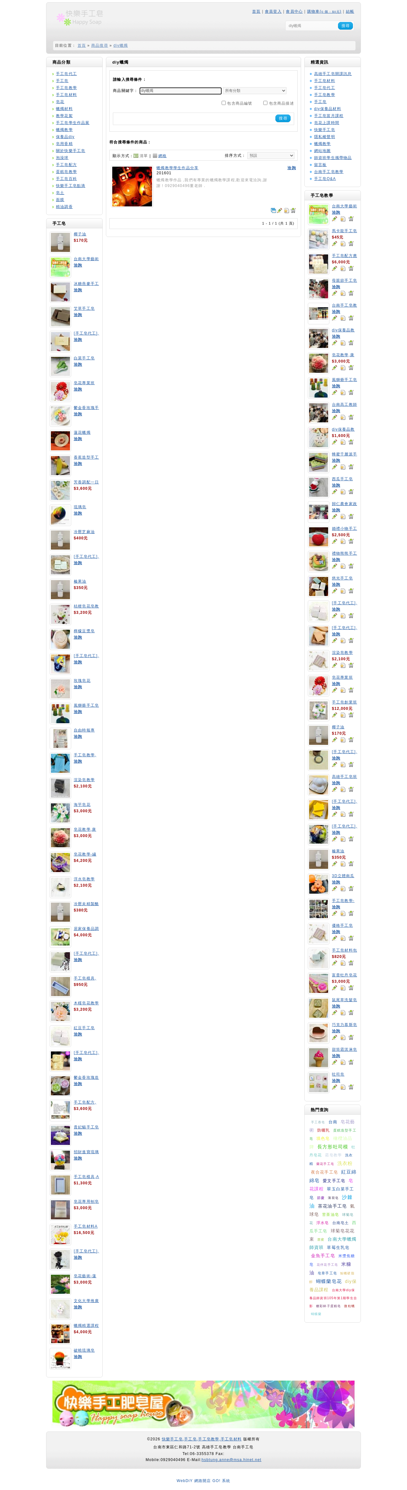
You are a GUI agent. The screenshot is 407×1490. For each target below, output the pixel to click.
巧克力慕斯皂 (344, 1024)
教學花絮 (64, 116)
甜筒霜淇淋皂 (344, 1049)
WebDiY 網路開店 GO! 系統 (203, 1481)
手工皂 (62, 81)
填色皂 (323, 1138)
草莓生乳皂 (338, 1247)
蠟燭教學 (64, 130)
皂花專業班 (84, 383)
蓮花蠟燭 (82, 432)
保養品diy (65, 137)
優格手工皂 (342, 925)
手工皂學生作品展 (73, 123)
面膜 (60, 200)
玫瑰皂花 (82, 680)
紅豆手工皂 (84, 1028)
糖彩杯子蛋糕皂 (328, 1306)
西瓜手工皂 (342, 479)
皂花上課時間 (326, 123)
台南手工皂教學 (328, 172)
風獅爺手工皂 (86, 705)
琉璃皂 (80, 507)
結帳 (350, 11)
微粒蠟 (349, 1306)
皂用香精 (64, 144)
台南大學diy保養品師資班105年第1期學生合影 (333, 1298)
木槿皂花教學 (86, 1003)
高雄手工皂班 (344, 776)
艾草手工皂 (84, 308)
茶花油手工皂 (332, 1206)
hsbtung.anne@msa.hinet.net (231, 1460)
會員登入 (273, 11)
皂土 (60, 193)
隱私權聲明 (324, 137)
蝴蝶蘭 (316, 1314)
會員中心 (294, 11)
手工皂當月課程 (328, 116)
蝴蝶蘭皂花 (329, 1281)
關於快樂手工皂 (70, 151)
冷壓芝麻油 (84, 532)
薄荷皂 (333, 1198)
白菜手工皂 (84, 358)
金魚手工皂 (323, 1255)
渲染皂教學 (84, 780)
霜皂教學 (333, 1155)
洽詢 (78, 265)
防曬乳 (323, 1130)
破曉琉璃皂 (84, 1350)
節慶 (321, 1198)
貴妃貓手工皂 (86, 1127)
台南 (332, 1121)
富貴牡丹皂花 (344, 975)
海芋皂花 (82, 804)
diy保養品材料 (327, 109)
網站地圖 (322, 151)
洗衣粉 (345, 1163)
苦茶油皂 (330, 1214)
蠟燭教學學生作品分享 (177, 168)
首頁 (256, 11)
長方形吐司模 (332, 1146)
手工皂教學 (66, 88)
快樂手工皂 (324, 130)
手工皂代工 (66, 74)
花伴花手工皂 (327, 1264)
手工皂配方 (66, 165)
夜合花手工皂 (324, 1172)
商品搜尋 (99, 45)
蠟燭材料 (64, 109)
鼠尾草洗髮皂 (344, 1000)
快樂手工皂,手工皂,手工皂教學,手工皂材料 (202, 1439)
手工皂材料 (66, 95)
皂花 (60, 102)
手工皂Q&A (325, 179)
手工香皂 (318, 1122)
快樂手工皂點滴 (70, 186)
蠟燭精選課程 (86, 1325)
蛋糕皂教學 (66, 172)
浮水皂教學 (84, 879)
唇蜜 (320, 1239)
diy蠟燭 (121, 45)
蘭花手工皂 (325, 1164)
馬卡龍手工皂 (344, 231)
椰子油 (80, 234)
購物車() (324, 11)
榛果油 (80, 581)
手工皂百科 (66, 179)
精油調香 (64, 206)
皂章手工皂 (327, 1273)
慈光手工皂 (342, 578)
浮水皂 (322, 1223)
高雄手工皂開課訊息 (333, 74)
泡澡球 (62, 158)
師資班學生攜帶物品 (333, 158)
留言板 (320, 165)
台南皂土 (340, 1223)
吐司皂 (338, 1074)
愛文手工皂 (334, 1180)
